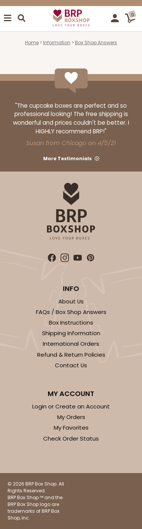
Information (56, 42)
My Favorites (71, 428)
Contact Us (71, 365)
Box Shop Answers (96, 42)
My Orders (71, 417)
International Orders (71, 344)
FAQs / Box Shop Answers (71, 312)
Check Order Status (71, 438)
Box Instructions (71, 322)
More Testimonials (67, 158)
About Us (71, 301)
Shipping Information (71, 333)
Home (32, 42)
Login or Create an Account (71, 406)
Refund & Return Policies (71, 355)
